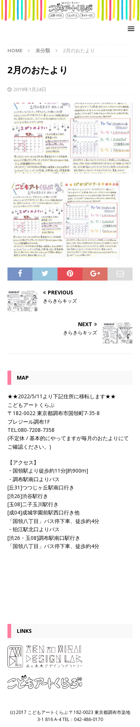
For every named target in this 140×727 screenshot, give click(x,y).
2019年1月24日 (29, 89)
